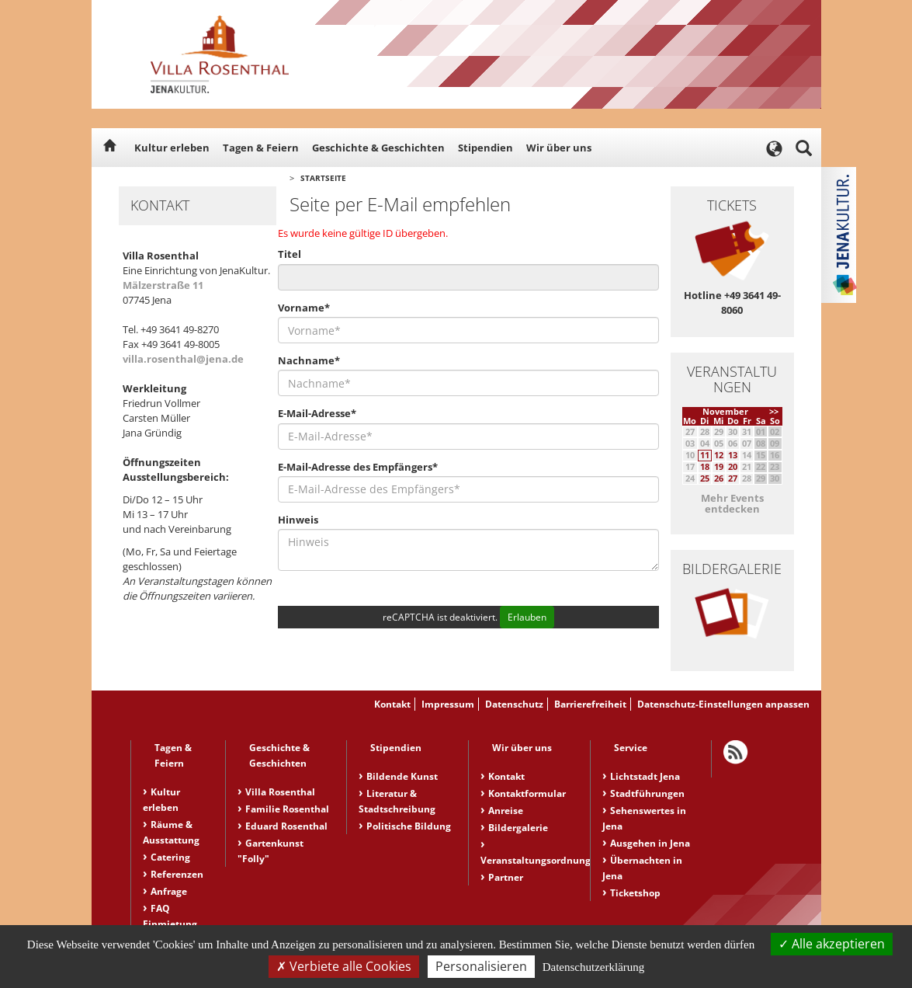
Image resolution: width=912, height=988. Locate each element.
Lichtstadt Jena (645, 776)
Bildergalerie (518, 827)
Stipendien (485, 148)
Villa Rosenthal (280, 791)
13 (732, 455)
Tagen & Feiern (261, 148)
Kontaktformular (527, 793)
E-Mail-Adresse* (317, 413)
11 (704, 455)
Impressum (447, 704)
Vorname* (304, 307)
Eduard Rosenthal (286, 826)
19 (718, 466)
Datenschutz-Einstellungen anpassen (723, 704)
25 (704, 478)
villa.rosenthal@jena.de (183, 359)
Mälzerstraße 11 (163, 285)
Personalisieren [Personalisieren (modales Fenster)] (481, 966)
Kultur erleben (172, 148)
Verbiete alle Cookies (343, 966)
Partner (505, 877)
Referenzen (177, 874)
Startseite (323, 177)
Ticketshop (635, 892)
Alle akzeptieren (831, 943)
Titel (289, 254)
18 (704, 466)
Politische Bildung (408, 826)
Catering (170, 857)
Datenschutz (514, 704)
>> (773, 411)
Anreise (505, 810)
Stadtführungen (647, 793)
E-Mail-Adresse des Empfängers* (358, 466)
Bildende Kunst (402, 776)
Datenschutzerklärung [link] (594, 967)
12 (718, 455)
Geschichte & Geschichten (378, 148)
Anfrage (169, 891)
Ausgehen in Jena (650, 843)
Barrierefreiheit (590, 704)
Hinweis (298, 519)
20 (732, 466)
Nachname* (309, 360)
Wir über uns (558, 148)
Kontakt (392, 704)
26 (718, 478)
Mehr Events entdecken (732, 503)
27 (732, 478)
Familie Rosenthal (287, 809)
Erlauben (527, 617)
